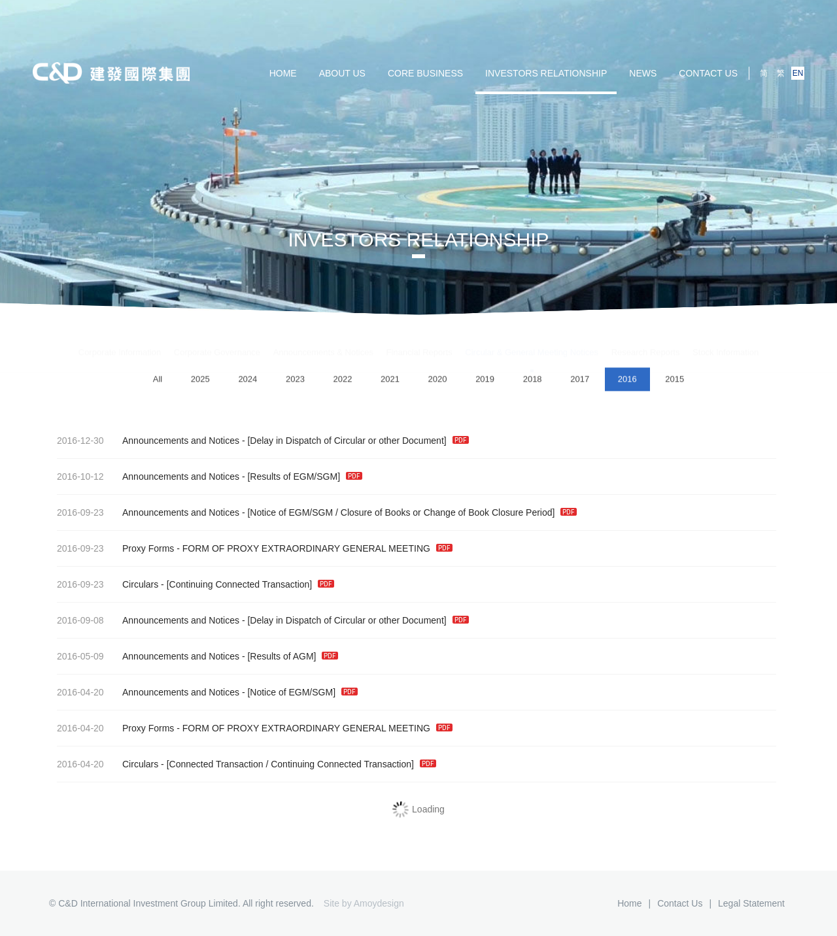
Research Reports (645, 341)
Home (629, 903)
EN (798, 73)
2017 (579, 381)
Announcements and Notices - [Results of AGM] (194, 656)
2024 (247, 381)
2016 (627, 381)
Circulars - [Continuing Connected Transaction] (192, 584)
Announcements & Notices (323, 341)
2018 (532, 381)
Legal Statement (751, 903)
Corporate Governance (217, 341)
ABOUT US (342, 73)
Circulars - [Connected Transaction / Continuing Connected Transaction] (243, 764)
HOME (283, 73)
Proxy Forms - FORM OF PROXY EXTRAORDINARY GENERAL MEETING (251, 548)
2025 (200, 381)
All (157, 381)
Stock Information (725, 341)
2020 (437, 381)
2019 (484, 381)
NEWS (643, 73)
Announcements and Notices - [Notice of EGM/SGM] (204, 692)
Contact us (708, 73)
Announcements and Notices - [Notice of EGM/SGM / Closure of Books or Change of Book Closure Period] (313, 512)
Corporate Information (119, 341)
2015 (674, 381)
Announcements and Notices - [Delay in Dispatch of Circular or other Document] (260, 440)
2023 (295, 381)
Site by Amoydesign (364, 903)
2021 (390, 381)
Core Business (425, 73)
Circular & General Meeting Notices (531, 341)
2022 (342, 381)
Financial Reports (419, 341)
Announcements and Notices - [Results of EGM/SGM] (206, 476)
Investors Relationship (546, 73)
